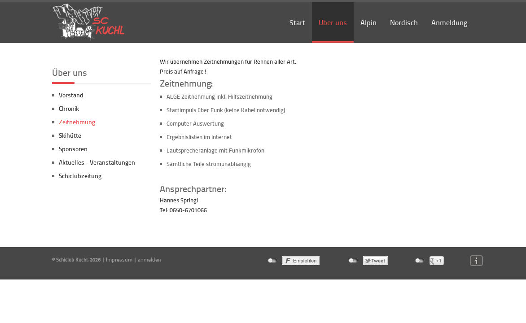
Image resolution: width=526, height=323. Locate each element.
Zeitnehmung (77, 122)
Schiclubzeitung (80, 175)
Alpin (368, 22)
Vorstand (71, 95)
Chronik (69, 108)
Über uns (333, 22)
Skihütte (70, 135)
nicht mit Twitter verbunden (353, 260)
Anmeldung (449, 22)
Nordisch (404, 22)
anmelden (149, 259)
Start (297, 22)
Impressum (119, 259)
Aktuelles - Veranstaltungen (97, 162)
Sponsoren (73, 148)
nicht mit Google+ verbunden (420, 260)
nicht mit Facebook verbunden (272, 260)
